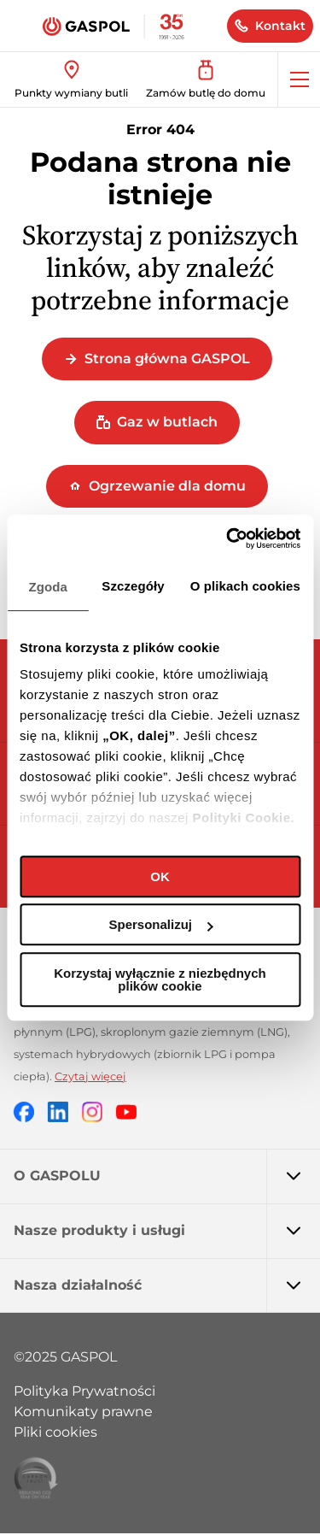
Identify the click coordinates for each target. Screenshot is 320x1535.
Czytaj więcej (90, 1076)
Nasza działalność (167, 1285)
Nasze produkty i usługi (167, 1230)
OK (160, 876)
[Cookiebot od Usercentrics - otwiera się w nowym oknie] (227, 538)
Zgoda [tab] (47, 586)
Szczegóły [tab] (133, 586)
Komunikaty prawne (83, 1411)
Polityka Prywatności (84, 1391)
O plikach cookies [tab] (245, 586)
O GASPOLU (167, 1176)
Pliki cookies (55, 1432)
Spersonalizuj (160, 924)
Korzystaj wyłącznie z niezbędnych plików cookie (159, 979)
